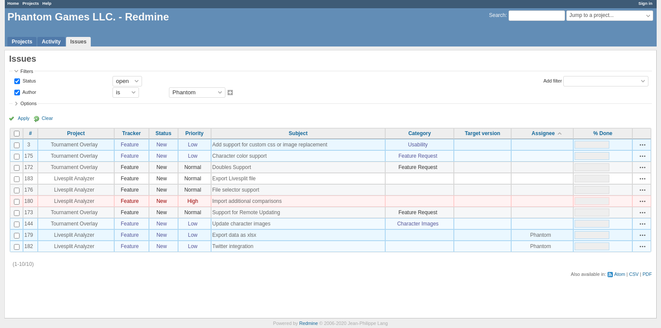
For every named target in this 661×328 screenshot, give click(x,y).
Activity (51, 42)
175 (28, 156)
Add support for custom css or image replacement (269, 145)
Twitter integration (233, 246)
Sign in (645, 3)
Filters (26, 71)
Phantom (540, 235)
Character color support (239, 156)
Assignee (543, 133)
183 (28, 179)
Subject (298, 133)
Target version (482, 133)
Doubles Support (231, 167)
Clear (47, 118)
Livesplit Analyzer (74, 179)
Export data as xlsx (234, 235)
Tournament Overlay (74, 145)
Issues (78, 42)
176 (28, 190)
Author (28, 91)
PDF (647, 274)
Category (419, 133)
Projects (31, 3)
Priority (194, 133)
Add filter (552, 80)
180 (28, 201)
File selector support (235, 190)
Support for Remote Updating (246, 212)
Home (13, 3)
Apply (24, 118)
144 (28, 224)
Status (28, 80)
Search (497, 15)
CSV (633, 274)
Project (76, 133)
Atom (619, 274)
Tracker (131, 133)
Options (28, 103)
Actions (642, 144)
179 (28, 235)
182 (28, 246)
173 (28, 212)
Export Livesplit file (234, 179)
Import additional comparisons (247, 201)
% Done (602, 133)
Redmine (308, 323)
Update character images (241, 224)
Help (47, 3)
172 (28, 167)
